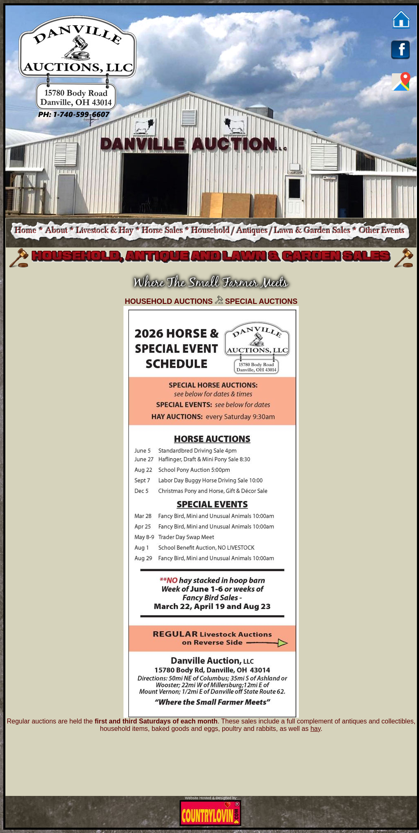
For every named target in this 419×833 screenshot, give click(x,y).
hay (315, 728)
